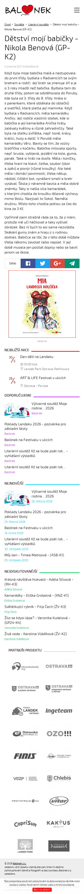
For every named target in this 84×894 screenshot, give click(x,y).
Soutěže (19, 24)
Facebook (28, 263)
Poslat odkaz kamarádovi (72, 263)
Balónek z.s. (17, 10)
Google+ (57, 263)
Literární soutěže (38, 24)
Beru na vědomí (42, 889)
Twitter (42, 263)
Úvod (7, 24)
